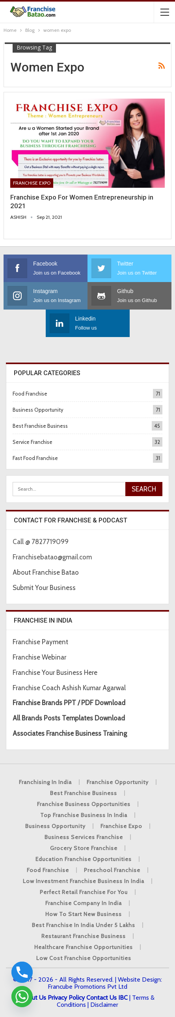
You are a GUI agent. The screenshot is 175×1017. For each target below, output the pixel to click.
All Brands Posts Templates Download (69, 718)
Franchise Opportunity (118, 782)
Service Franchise (32, 442)
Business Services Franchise (84, 837)
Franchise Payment (40, 642)
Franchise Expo (31, 183)
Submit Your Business (44, 588)
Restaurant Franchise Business (83, 936)
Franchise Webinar (39, 657)
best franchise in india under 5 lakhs (83, 925)
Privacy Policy (66, 997)
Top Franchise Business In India (83, 815)
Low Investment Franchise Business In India (83, 881)
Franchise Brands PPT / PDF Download (69, 703)
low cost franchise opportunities (83, 958)
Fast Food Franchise (35, 458)
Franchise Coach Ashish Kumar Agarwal (69, 688)
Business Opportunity (38, 410)
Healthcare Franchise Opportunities (83, 947)
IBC (123, 997)
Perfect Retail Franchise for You (84, 892)
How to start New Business (83, 914)
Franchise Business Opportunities (83, 804)
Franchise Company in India (83, 903)
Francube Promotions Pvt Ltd (87, 986)
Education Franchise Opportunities (83, 859)
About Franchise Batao (46, 572)
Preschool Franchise (112, 870)
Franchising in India (45, 782)
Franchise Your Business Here (56, 672)
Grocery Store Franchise (83, 848)
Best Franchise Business (40, 426)
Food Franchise (30, 393)
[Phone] (22, 972)
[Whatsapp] (22, 996)
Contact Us (101, 997)
